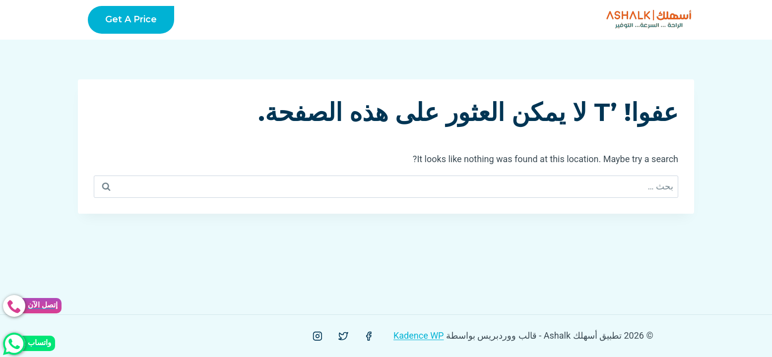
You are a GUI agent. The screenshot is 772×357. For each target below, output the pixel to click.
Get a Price (131, 19)
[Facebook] (369, 336)
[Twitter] (343, 336)
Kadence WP (418, 335)
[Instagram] (317, 336)
